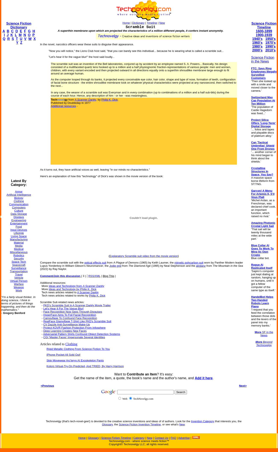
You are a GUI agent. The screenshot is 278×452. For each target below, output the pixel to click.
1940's (257, 39)
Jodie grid (115, 265)
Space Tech (19, 261)
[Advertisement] (18, 112)
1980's (257, 46)
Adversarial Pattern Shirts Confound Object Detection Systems (81, 334)
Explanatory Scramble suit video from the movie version (144, 256)
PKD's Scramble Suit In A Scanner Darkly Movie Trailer (77, 305)
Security (19, 258)
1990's (270, 46)
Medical (19, 249)
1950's (270, 39)
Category (139, 437)
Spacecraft (18, 265)
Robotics (18, 255)
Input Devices (18, 229)
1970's (270, 42)
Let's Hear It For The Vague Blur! (63, 308)
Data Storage (19, 213)
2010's (270, 50)
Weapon (19, 287)
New (162, 22)
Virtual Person (18, 280)
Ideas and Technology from (76, 286)
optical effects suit (95, 262)
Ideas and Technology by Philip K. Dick (72, 289)
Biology (18, 198)
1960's (257, 42)
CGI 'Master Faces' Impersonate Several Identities (74, 337)
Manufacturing (19, 239)
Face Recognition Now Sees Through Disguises (72, 311)
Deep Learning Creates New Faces (65, 330)
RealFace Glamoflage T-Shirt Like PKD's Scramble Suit (77, 321)
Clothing (19, 201)
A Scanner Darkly (87, 292)
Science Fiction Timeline (263, 25)
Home (126, 22)
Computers (19, 207)
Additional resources (63, 106)
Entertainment (19, 223)
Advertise (184, 437)
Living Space (19, 236)
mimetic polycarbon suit (188, 262)
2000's (257, 50)
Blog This (108, 276)
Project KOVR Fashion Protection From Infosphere (74, 327)
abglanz (201, 265)
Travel (19, 274)
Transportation (19, 271)
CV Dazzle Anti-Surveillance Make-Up (66, 324)
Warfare (19, 284)
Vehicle (18, 277)
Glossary (107, 424)
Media (18, 245)
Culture (18, 210)
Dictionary (138, 22)
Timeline (152, 22)
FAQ (173, 437)
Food (19, 226)
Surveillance (18, 268)
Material (19, 242)
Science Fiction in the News (262, 59)
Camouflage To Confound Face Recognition (70, 318)
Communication (18, 204)
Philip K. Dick (109, 99)
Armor (18, 191)
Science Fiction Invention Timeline (140, 424)
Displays (18, 217)
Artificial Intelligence (19, 194)
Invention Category (202, 421)
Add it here (204, 378)
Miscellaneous (19, 252)
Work (19, 290)
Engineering (18, 220)
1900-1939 (264, 35)
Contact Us (161, 437)
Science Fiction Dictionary (18, 25)
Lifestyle (19, 233)
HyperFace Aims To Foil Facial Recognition (69, 315)
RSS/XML (94, 276)
